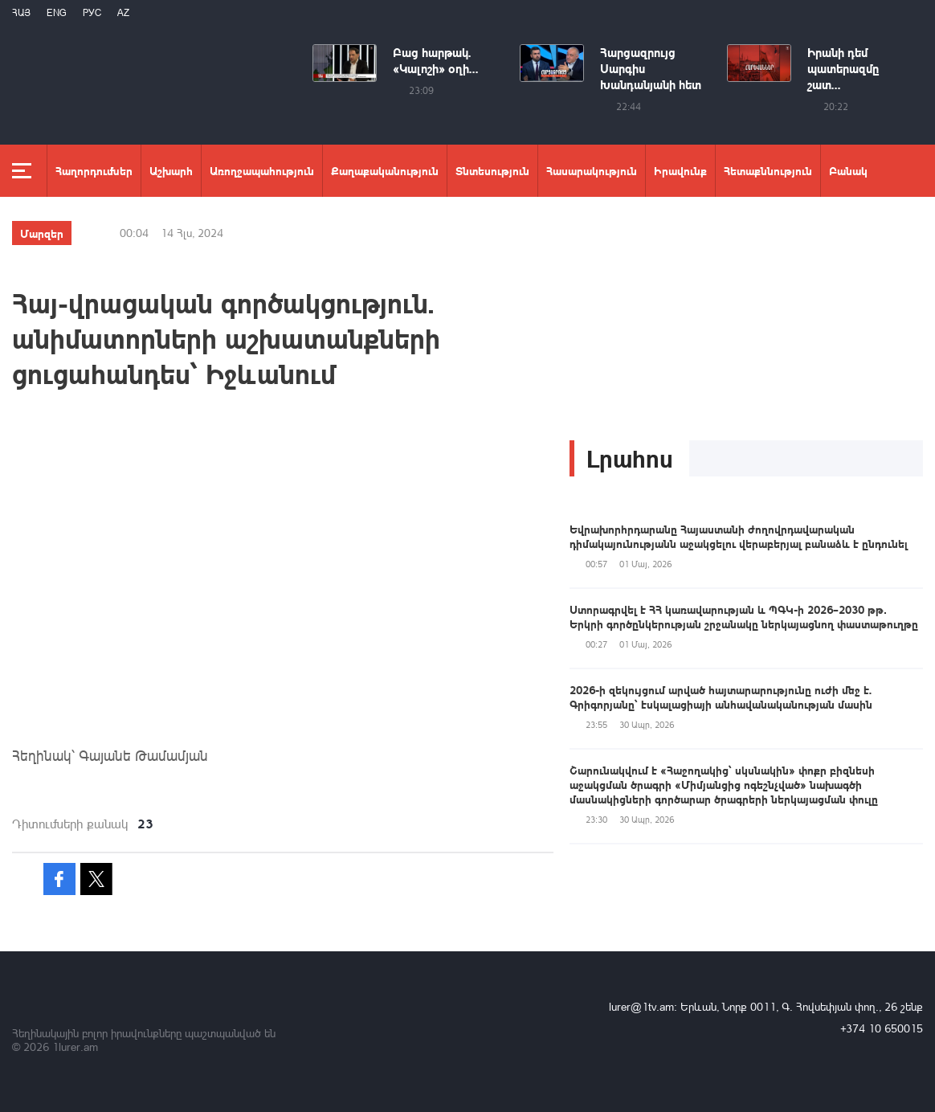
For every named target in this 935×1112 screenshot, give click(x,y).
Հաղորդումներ (94, 170)
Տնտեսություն (492, 170)
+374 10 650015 (881, 1028)
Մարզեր (41, 233)
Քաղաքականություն (385, 170)
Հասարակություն (591, 170)
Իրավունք (680, 170)
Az (123, 12)
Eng (57, 12)
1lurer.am (75, 1046)
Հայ (21, 12)
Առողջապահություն (262, 170)
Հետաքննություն (768, 170)
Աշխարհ (171, 170)
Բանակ (848, 170)
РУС (92, 12)
